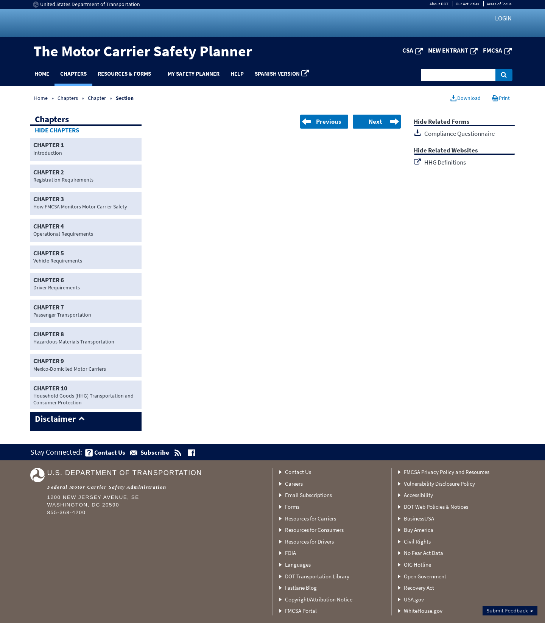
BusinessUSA (419, 518)
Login (503, 18)
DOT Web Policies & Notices (436, 506)
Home (41, 73)
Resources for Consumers (314, 529)
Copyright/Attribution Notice (318, 599)
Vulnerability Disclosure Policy (439, 483)
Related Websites (453, 150)
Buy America (418, 529)
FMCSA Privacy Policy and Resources (446, 471)
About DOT (439, 3)
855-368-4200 (66, 512)
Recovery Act (419, 587)
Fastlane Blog (301, 587)
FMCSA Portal (301, 610)
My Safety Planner (194, 73)
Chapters (73, 73)
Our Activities (467, 3)
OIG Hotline (417, 564)
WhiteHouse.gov (423, 610)
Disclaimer (55, 419)
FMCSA (492, 50)
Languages (298, 564)
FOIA (290, 552)
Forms (292, 506)
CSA (407, 50)
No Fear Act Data (423, 552)
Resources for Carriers (310, 518)
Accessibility (418, 495)
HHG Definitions (445, 162)
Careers (294, 483)
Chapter (97, 98)
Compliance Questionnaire (459, 133)
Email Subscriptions (308, 495)
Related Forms (449, 122)
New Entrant (448, 50)
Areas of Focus (499, 3)
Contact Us (298, 471)
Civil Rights (417, 541)
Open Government (425, 576)
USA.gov (414, 599)
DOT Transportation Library (317, 576)
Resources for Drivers (309, 541)
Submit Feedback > (510, 611)
